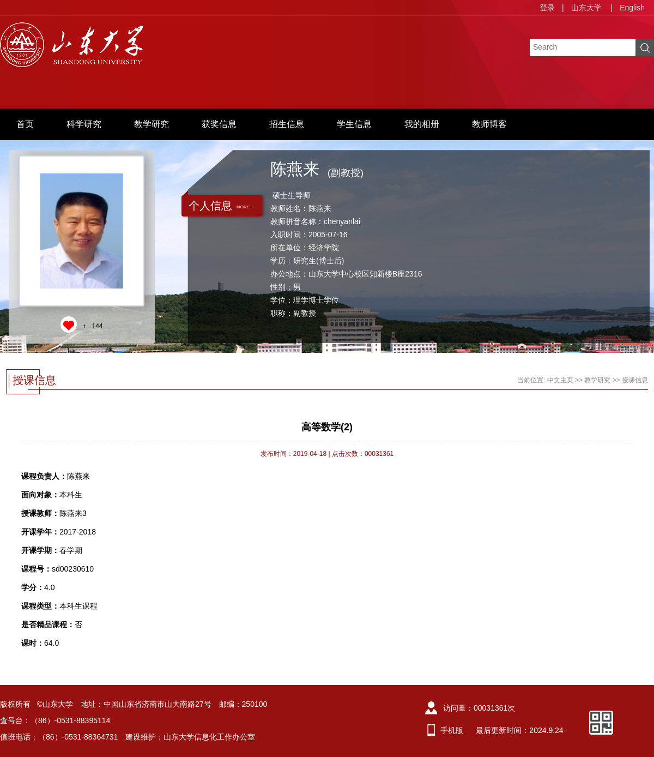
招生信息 (286, 124)
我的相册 (421, 124)
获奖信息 (219, 124)
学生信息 (354, 124)
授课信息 (635, 380)
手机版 (451, 730)
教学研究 (151, 124)
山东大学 (586, 7)
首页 (25, 124)
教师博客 (489, 124)
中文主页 (560, 380)
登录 (547, 7)
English (632, 7)
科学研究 (83, 124)
